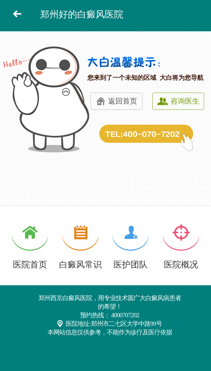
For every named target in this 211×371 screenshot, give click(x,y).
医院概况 (181, 264)
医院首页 (30, 264)
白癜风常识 (80, 264)
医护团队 (130, 264)
